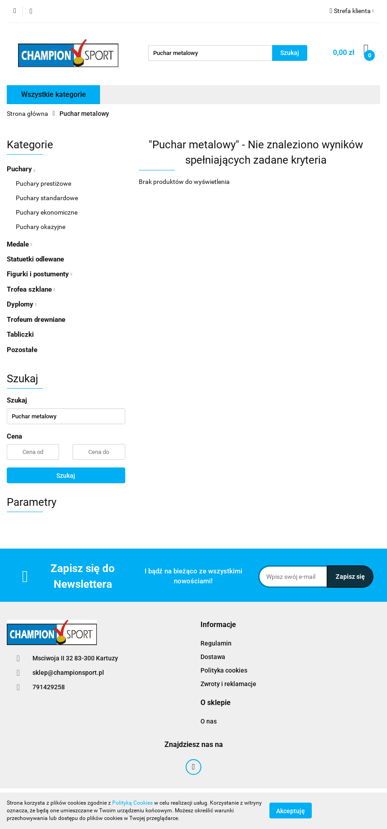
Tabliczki (20, 334)
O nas (208, 721)
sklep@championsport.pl (68, 672)
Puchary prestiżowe (43, 183)
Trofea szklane (31, 289)
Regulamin (216, 643)
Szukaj (65, 475)
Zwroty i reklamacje (228, 683)
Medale (19, 244)
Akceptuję (290, 811)
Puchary (21, 169)
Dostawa (212, 656)
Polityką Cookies (132, 803)
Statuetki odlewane (35, 259)
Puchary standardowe (47, 198)
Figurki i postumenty (39, 274)
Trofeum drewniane (36, 320)
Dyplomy (21, 304)
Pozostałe (22, 350)
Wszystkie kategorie (53, 94)
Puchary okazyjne (40, 226)
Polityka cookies (223, 670)
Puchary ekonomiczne (46, 212)
